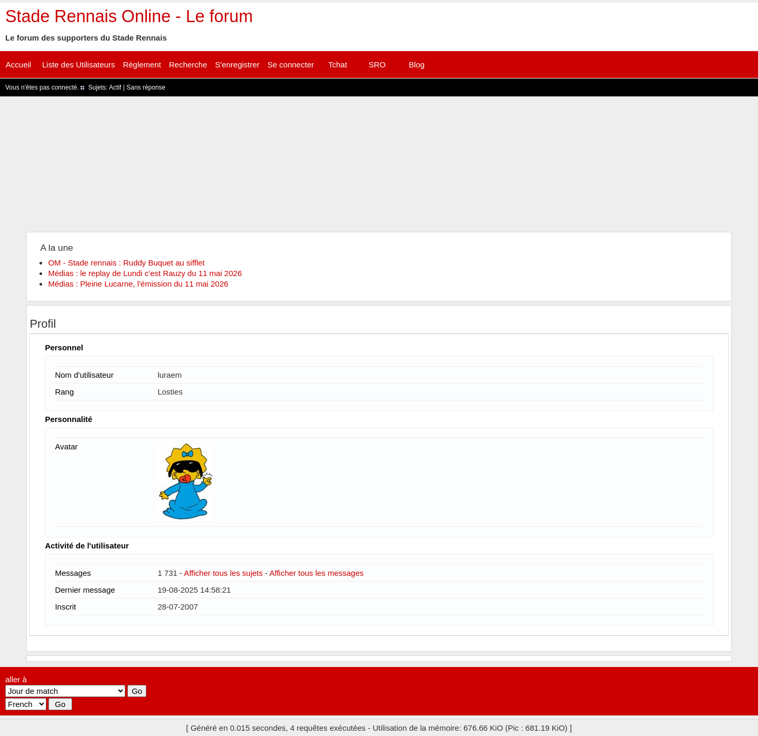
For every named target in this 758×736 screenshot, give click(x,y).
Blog (416, 64)
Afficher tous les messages (317, 572)
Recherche (188, 64)
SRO (377, 64)
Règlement (142, 64)
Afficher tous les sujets (223, 572)
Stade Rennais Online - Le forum (129, 16)
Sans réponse (145, 87)
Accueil (18, 64)
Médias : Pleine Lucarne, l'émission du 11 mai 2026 (138, 283)
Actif (115, 87)
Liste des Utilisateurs (78, 64)
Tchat (337, 64)
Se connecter (290, 64)
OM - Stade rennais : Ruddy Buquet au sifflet (126, 262)
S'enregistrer (237, 64)
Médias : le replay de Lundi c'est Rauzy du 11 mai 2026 (145, 273)
